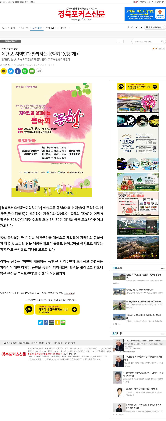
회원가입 (143, 2)
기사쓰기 (151, 2)
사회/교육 (23, 27)
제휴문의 (41, 343)
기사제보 (34, 343)
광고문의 (48, 343)
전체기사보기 (161, 2)
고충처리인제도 (58, 343)
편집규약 (6, 343)
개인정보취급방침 (23, 343)
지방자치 (62, 27)
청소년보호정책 (70, 343)
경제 (13, 27)
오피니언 (50, 27)
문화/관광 (36, 27)
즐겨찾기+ (3, 2)
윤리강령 (13, 343)
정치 (4, 27)
